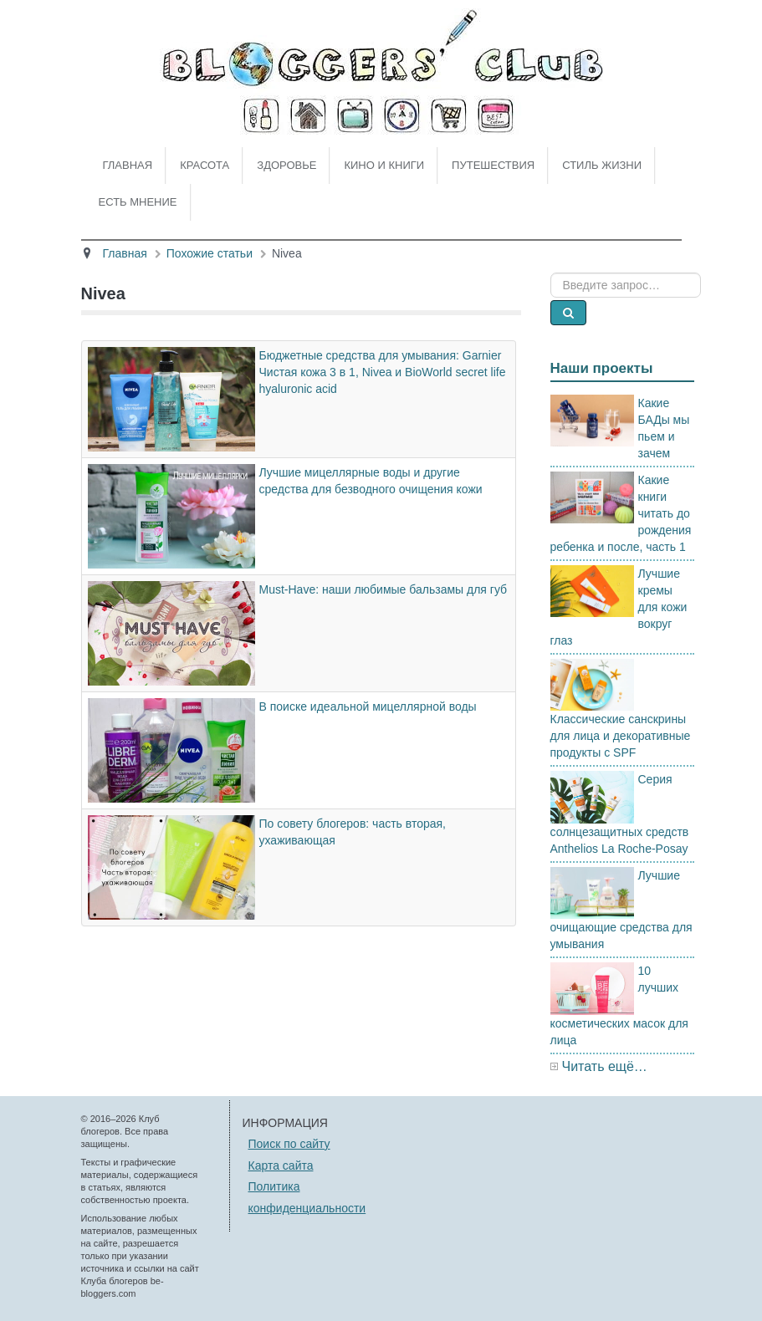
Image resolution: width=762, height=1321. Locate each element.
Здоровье (286, 165)
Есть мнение (138, 202)
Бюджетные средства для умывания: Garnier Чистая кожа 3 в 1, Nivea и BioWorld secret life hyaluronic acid (382, 372)
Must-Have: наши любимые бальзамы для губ (383, 589)
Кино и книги (384, 165)
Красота (204, 165)
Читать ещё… (604, 1066)
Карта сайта (281, 1165)
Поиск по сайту (289, 1143)
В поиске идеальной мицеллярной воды (368, 706)
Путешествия (493, 165)
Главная (128, 165)
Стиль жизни (602, 165)
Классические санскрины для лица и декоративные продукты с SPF (620, 735)
